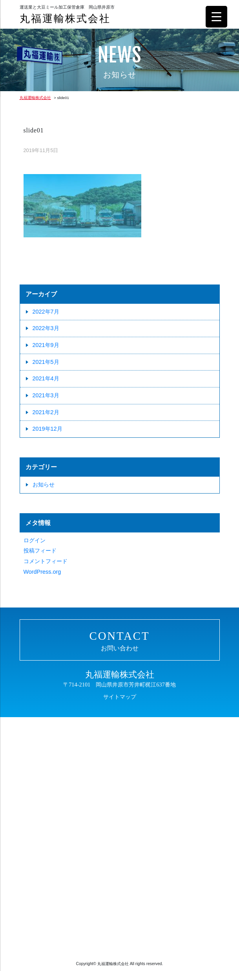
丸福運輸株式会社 (65, 18)
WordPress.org (42, 572)
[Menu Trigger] (216, 17)
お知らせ (44, 484)
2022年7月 (46, 311)
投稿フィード (40, 550)
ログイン (35, 540)
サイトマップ (119, 697)
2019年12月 (47, 429)
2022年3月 (46, 328)
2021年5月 (46, 362)
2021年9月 (46, 345)
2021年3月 (46, 395)
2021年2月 (46, 412)
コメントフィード (46, 561)
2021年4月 (46, 378)
